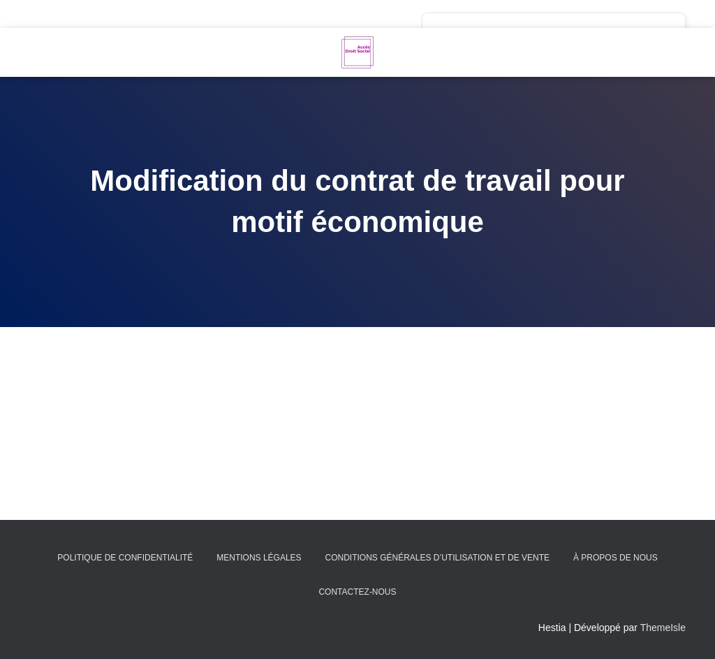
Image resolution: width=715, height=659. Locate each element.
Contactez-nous (357, 592)
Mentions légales (258, 558)
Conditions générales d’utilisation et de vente (437, 558)
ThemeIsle (663, 627)
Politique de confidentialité (125, 558)
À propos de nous (615, 558)
